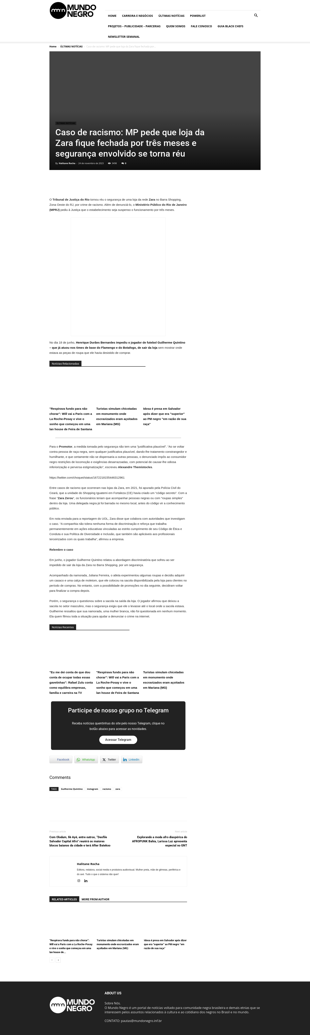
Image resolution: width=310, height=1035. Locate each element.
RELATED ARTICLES (64, 899)
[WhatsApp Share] (86, 759)
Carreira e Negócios (137, 16)
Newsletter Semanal (124, 37)
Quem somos (175, 26)
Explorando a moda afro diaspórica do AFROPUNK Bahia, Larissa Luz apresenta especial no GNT (159, 841)
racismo (106, 788)
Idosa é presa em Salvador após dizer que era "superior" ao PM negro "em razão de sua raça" (165, 398)
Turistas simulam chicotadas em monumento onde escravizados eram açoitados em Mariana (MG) (118, 398)
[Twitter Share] (109, 759)
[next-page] (58, 960)
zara (117, 788)
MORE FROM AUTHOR (95, 899)
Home (112, 16)
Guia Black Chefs (230, 26)
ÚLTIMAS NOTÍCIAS (171, 16)
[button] (256, 16)
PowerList (198, 16)
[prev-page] (51, 960)
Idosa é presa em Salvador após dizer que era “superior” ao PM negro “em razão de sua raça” (165, 944)
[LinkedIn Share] (131, 759)
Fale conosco (201, 26)
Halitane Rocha (67, 163)
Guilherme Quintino (72, 788)
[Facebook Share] (60, 759)
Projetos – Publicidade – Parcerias (134, 26)
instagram (92, 788)
